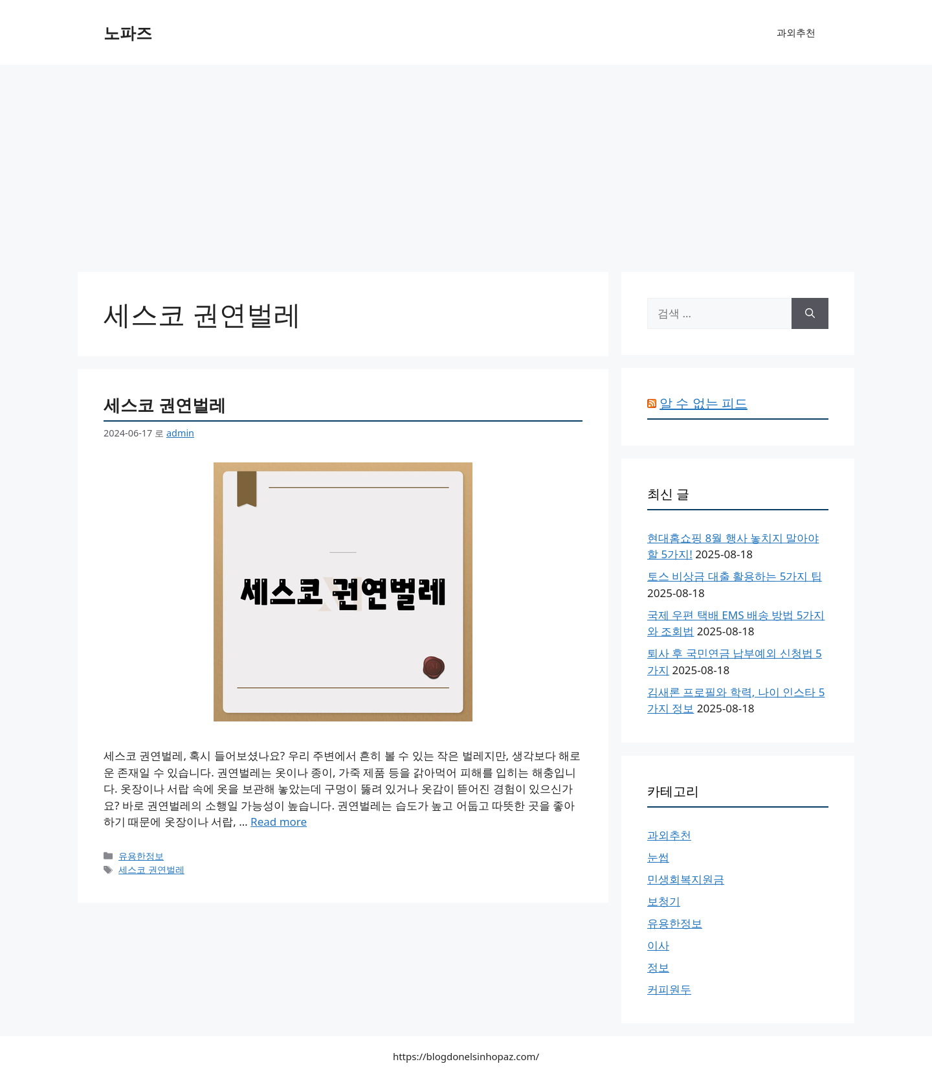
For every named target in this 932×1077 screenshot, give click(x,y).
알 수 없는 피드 (704, 403)
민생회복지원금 (685, 879)
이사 (658, 945)
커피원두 (669, 989)
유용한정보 (141, 856)
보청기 (663, 901)
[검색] (810, 313)
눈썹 (658, 857)
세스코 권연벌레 (165, 405)
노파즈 (128, 32)
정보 (658, 967)
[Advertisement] (466, 162)
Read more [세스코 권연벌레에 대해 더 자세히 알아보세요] (278, 821)
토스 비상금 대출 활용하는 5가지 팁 (734, 576)
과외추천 (796, 32)
